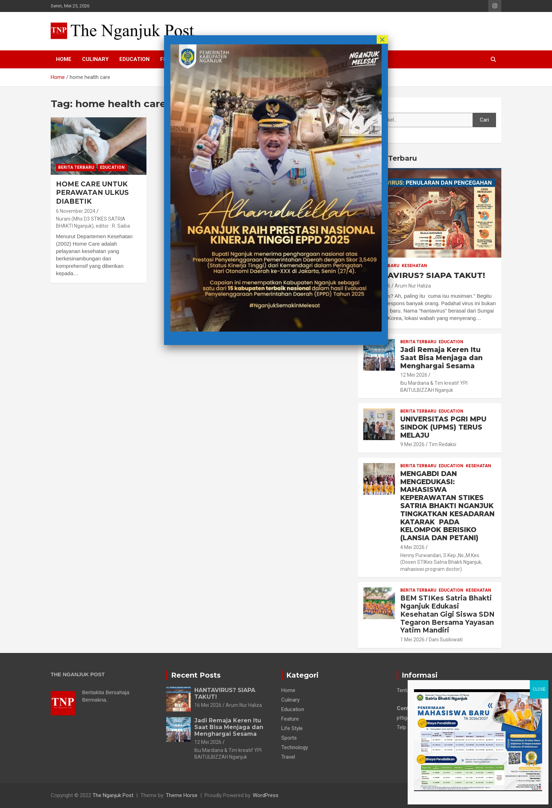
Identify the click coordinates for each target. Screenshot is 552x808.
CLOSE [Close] (539, 134)
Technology (294, 747)
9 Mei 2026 (412, 444)
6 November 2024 (75, 211)
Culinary (95, 59)
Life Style (292, 728)
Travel (288, 757)
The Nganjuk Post (113, 795)
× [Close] (382, 39)
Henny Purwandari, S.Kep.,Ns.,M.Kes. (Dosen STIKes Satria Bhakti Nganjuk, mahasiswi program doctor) (441, 562)
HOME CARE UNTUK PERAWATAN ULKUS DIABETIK (92, 192)
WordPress (265, 795)
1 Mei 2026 (412, 639)
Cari (367, 106)
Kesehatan (414, 265)
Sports (289, 738)
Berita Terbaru (76, 167)
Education (134, 59)
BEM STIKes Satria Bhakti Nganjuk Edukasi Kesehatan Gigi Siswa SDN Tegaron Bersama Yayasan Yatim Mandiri (447, 614)
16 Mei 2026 (207, 705)
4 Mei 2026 (412, 547)
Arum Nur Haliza (413, 286)
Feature (290, 719)
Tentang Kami (412, 690)
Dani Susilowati (446, 639)
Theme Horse (181, 795)
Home (63, 59)
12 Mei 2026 (413, 375)
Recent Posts (196, 675)
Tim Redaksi (442, 444)
